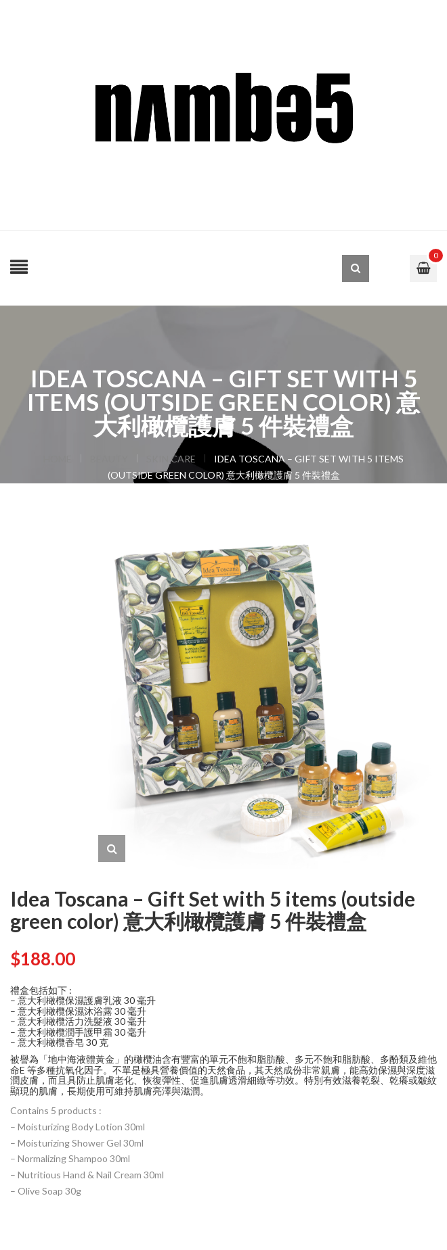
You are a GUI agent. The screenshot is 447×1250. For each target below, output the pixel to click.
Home (57, 458)
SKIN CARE (171, 458)
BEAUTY (109, 458)
